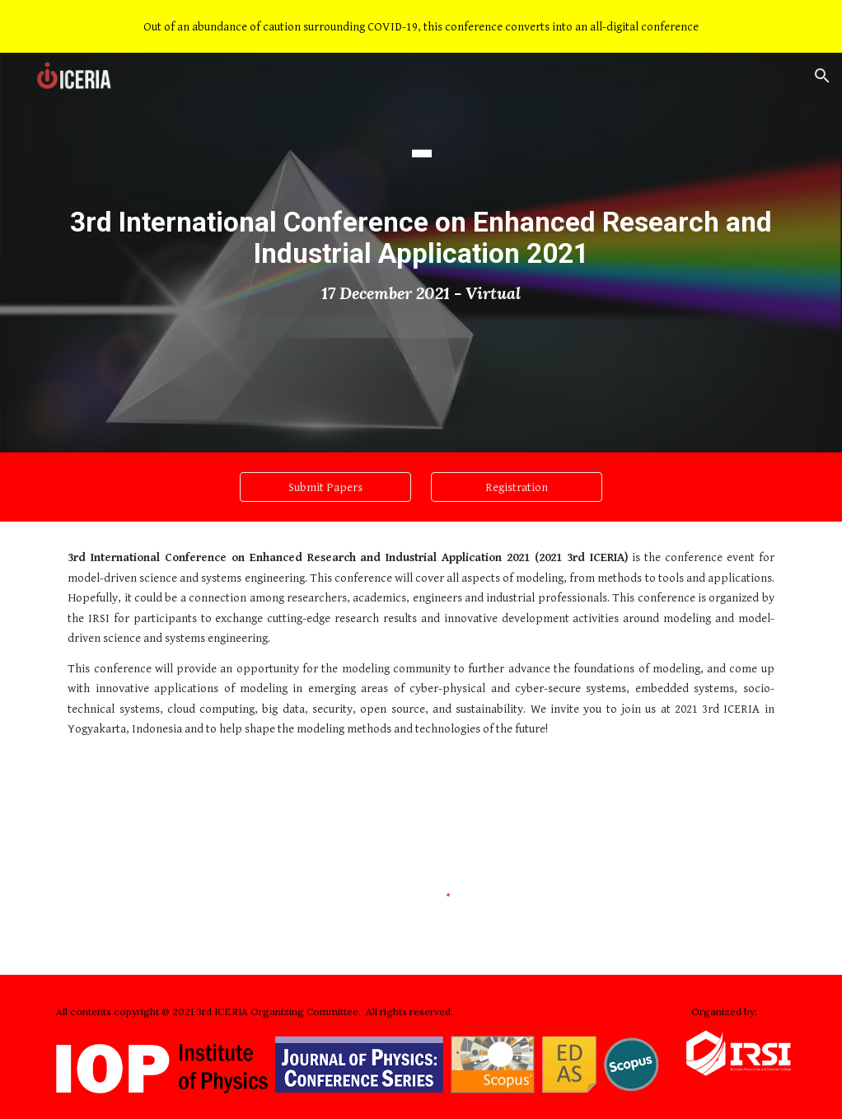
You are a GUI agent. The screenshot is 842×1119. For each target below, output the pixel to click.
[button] (822, 76)
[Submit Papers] (325, 487)
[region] (421, 26)
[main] (421, 208)
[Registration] (516, 487)
